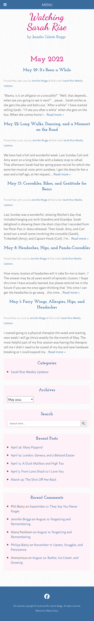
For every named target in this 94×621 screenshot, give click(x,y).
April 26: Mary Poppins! (27, 447)
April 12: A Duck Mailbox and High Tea (37, 463)
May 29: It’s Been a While (47, 69)
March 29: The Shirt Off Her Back (33, 479)
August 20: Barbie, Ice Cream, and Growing (44, 560)
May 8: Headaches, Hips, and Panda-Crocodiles (47, 247)
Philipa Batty (20, 544)
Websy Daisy (52, 610)
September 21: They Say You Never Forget (44, 508)
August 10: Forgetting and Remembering (41, 521)
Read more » (55, 114)
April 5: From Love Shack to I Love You (37, 471)
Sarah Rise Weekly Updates (29, 371)
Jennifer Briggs (40, 80)
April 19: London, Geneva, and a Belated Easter (43, 455)
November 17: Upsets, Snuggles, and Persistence (47, 547)
